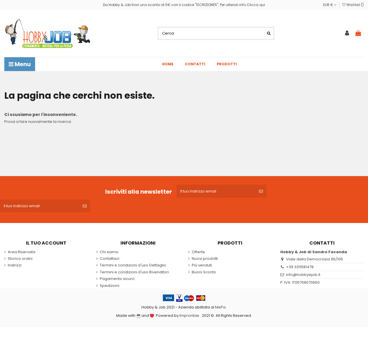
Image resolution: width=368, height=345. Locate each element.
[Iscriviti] (261, 191)
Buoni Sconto (204, 272)
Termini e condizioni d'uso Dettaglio (133, 265)
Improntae (189, 316)
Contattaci (109, 259)
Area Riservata (21, 252)
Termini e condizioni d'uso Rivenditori (134, 272)
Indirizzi (15, 265)
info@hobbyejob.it (303, 275)
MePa (220, 307)
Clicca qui (256, 4)
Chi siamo (109, 252)
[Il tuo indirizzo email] (216, 191)
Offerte (198, 252)
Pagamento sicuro (117, 279)
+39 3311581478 (300, 267)
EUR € (329, 4)
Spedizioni (109, 286)
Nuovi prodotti (205, 259)
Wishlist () (353, 4)
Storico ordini (20, 259)
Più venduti (202, 265)
